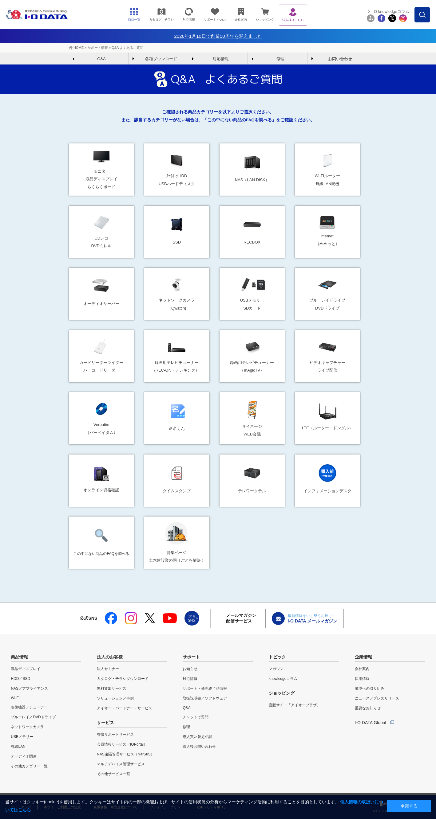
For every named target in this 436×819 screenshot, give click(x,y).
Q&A (101, 59)
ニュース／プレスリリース (377, 698)
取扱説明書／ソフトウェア (205, 698)
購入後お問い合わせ (199, 746)
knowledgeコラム (283, 679)
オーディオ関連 (24, 756)
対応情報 (221, 59)
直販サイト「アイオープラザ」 (294, 705)
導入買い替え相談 (197, 737)
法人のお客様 (110, 656)
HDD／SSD (20, 679)
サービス (105, 722)
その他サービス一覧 (113, 774)
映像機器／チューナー (29, 707)
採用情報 (362, 679)
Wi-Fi (15, 698)
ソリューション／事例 (115, 698)
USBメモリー (22, 737)
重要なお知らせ (368, 708)
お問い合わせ (340, 59)
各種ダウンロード (161, 59)
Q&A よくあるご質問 (127, 47)
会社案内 (362, 669)
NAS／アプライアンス (29, 688)
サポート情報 (98, 47)
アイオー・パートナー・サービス (124, 708)
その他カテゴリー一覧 (29, 766)
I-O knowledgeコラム (390, 11)
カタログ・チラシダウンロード (123, 679)
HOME (78, 47)
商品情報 (19, 656)
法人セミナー (108, 669)
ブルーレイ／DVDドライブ (33, 717)
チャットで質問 (195, 717)
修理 (280, 59)
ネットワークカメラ (27, 727)
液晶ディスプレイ (25, 669)
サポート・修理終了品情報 (205, 688)
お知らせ (190, 669)
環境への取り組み (369, 688)
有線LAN (18, 746)
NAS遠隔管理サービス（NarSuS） (125, 754)
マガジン (276, 669)
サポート (191, 656)
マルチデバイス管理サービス (121, 764)
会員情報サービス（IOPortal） (122, 744)
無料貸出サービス (111, 688)
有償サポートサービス (115, 734)
